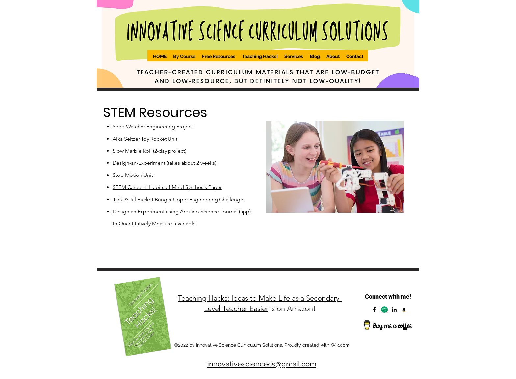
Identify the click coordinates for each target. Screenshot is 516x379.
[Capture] (384, 309)
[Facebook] (374, 309)
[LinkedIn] (394, 309)
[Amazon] (404, 309)
